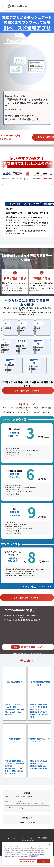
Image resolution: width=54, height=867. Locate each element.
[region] (27, 853)
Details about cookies (27, 861)
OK (44, 861)
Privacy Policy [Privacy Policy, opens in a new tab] (33, 854)
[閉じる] (50, 844)
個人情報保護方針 (42, 839)
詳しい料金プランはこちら (38, 586)
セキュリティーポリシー (19, 839)
